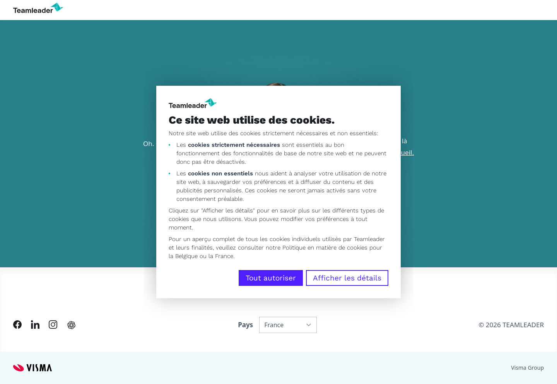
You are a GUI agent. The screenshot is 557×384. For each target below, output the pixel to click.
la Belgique (183, 256)
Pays (245, 324)
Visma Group (527, 367)
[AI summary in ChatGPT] (71, 325)
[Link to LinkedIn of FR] (35, 324)
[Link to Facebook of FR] (17, 324)
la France (220, 256)
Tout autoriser (271, 278)
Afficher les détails (347, 278)
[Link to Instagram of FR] (53, 324)
